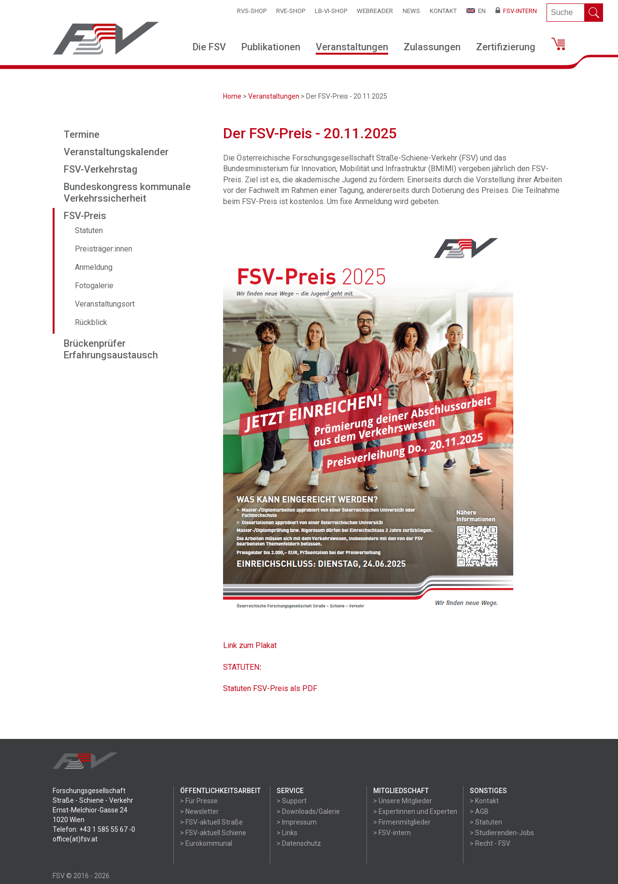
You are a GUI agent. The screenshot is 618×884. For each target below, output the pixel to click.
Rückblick (91, 322)
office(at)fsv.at (75, 839)
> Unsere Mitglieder (402, 801)
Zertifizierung (505, 47)
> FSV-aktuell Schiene (213, 833)
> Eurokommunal (206, 843)
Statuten (89, 230)
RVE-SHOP (290, 11)
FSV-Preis (85, 215)
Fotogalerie (94, 285)
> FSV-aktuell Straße (211, 822)
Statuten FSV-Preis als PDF (270, 688)
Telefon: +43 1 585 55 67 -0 (94, 829)
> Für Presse (199, 801)
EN (476, 11)
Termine (81, 134)
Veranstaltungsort (105, 304)
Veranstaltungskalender (116, 152)
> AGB (479, 811)
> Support (292, 801)
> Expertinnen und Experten (415, 811)
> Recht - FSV (490, 843)
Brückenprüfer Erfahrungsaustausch (111, 349)
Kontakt (443, 11)
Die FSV (209, 47)
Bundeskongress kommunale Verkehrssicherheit (127, 192)
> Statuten (486, 822)
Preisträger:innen (103, 248)
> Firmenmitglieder (402, 822)
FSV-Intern (516, 11)
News (411, 11)
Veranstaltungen (352, 47)
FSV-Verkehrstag (101, 169)
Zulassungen (432, 47)
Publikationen (270, 47)
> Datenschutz (299, 843)
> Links (287, 833)
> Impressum (297, 822)
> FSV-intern (392, 833)
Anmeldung (93, 267)
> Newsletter (199, 811)
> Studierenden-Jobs (502, 833)
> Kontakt (484, 801)
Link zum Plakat (250, 645)
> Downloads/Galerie (308, 811)
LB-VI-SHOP (331, 11)
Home (232, 96)
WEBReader (375, 11)
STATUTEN (241, 667)
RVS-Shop (252, 11)
